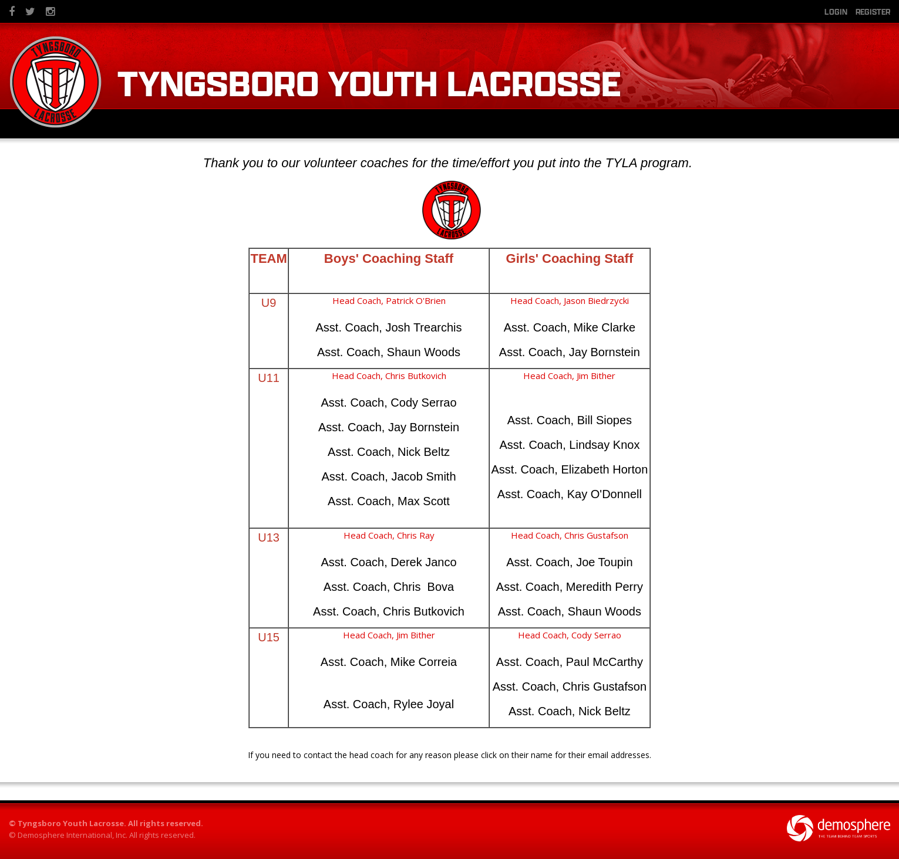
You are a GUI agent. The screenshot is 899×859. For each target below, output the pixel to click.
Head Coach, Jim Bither (389, 635)
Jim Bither (596, 375)
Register (873, 11)
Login (835, 11)
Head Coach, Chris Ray (389, 535)
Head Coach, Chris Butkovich (389, 375)
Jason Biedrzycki (596, 300)
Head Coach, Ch (542, 535)
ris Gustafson (601, 535)
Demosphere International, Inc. (72, 835)
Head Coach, (537, 300)
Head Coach (356, 300)
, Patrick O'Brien (413, 300)
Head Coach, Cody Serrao (569, 635)
